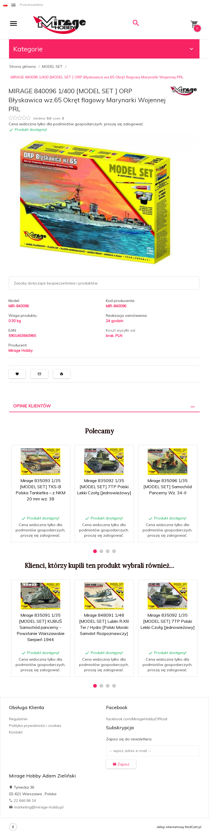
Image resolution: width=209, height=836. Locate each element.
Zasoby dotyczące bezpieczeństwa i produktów (56, 283)
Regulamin (18, 719)
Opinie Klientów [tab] (32, 405)
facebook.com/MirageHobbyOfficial (136, 719)
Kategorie (104, 49)
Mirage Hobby (20, 350)
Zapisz (121, 764)
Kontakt (15, 732)
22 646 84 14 (22, 800)
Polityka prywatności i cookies (35, 725)
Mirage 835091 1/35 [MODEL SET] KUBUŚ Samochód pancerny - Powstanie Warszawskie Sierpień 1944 (41, 627)
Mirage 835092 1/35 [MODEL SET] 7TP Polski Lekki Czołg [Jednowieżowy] (104, 486)
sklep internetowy (170, 827)
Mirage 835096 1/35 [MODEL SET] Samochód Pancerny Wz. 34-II (167, 486)
